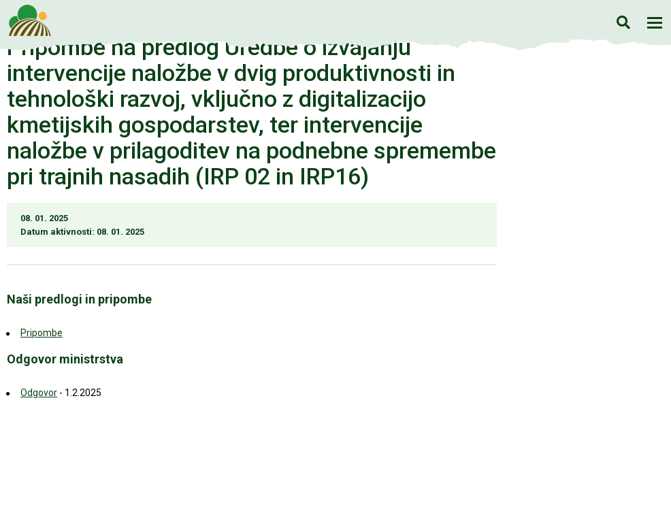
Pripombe (41, 332)
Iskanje (623, 22)
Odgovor (38, 392)
